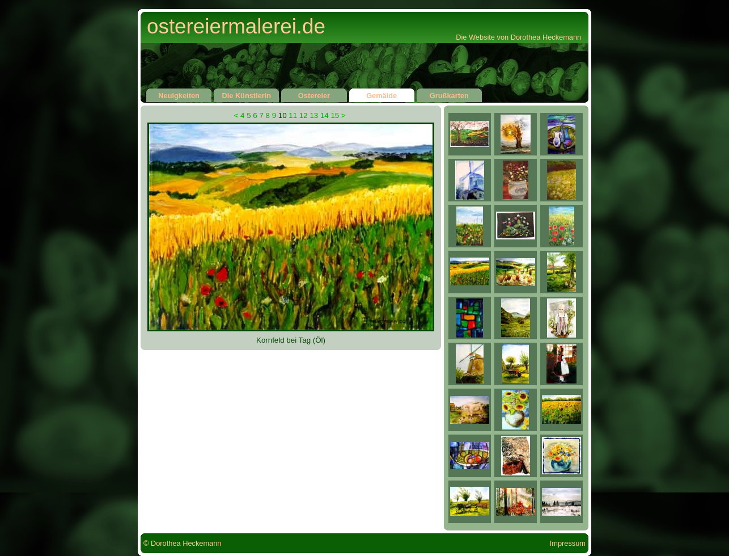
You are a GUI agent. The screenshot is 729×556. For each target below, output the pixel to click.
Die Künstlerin (246, 94)
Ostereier (313, 94)
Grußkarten (449, 94)
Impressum (568, 543)
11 (293, 115)
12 (303, 115)
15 (334, 115)
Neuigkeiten (178, 94)
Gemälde (381, 94)
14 (324, 115)
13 (314, 115)
